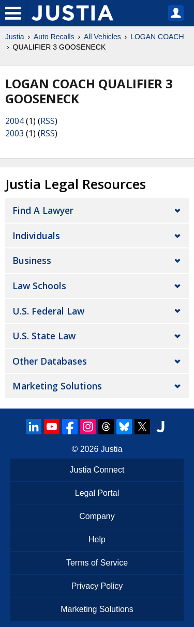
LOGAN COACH (157, 37)
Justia (14, 37)
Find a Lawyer (42, 210)
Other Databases (49, 361)
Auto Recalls (54, 37)
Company (96, 516)
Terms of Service (97, 562)
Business (31, 260)
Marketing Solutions (57, 386)
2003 (14, 133)
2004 (14, 121)
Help (97, 539)
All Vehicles (102, 37)
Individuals (36, 235)
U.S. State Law (44, 336)
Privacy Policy (97, 586)
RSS (47, 121)
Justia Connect (97, 469)
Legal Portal (97, 493)
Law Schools (39, 285)
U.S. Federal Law (48, 311)
